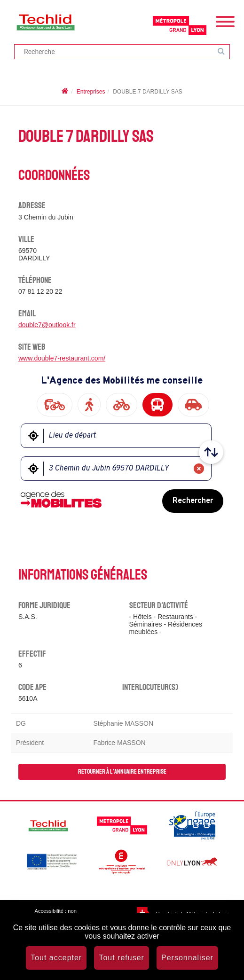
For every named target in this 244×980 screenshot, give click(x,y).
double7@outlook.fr (47, 325)
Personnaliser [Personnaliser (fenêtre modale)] (187, 958)
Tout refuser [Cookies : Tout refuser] (121, 958)
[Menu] (225, 20)
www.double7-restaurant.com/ (61, 358)
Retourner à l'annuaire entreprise (122, 772)
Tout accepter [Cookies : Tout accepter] (56, 958)
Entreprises (91, 91)
